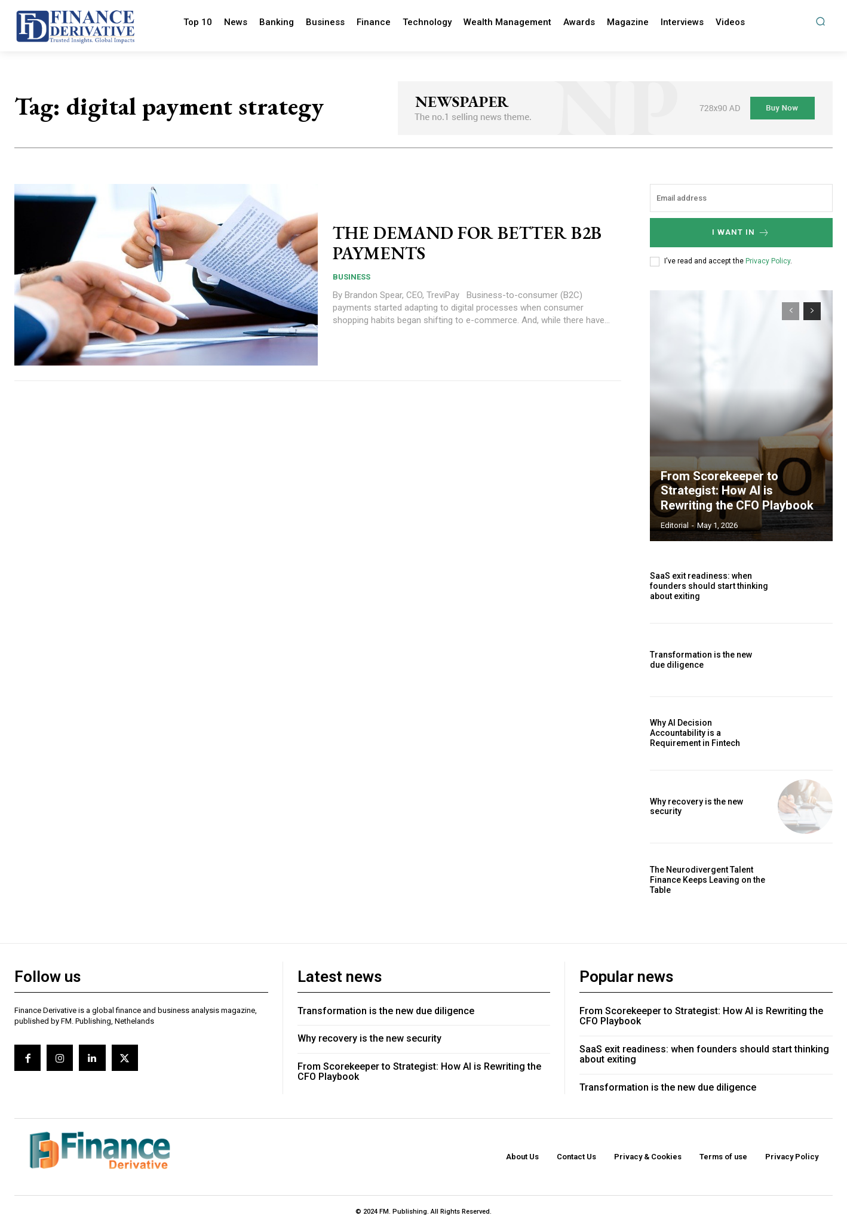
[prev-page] (790, 311)
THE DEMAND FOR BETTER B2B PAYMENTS (468, 243)
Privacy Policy (767, 261)
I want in (741, 232)
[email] (741, 198)
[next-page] (812, 311)
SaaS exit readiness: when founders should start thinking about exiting (709, 586)
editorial (675, 525)
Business (351, 276)
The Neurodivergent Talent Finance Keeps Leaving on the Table (707, 880)
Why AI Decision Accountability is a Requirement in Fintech (695, 733)
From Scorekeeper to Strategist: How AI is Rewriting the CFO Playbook (737, 490)
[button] (820, 21)
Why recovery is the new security (369, 1038)
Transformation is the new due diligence (701, 660)
